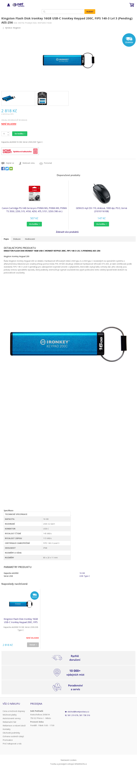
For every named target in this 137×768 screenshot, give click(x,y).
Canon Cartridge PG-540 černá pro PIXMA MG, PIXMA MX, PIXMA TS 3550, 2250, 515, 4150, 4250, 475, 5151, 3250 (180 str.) (34, 210)
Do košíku (19, 133)
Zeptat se (10, 163)
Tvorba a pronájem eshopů (62, 764)
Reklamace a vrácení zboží (14, 725)
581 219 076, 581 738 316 (79, 715)
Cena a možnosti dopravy (14, 711)
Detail (32, 644)
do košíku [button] (33, 224)
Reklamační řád (9, 722)
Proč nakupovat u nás (12, 743)
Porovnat (48, 163)
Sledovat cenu (28, 163)
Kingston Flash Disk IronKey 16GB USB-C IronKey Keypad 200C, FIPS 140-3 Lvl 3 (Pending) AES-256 (21, 621)
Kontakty (6, 729)
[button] (34, 224)
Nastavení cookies (69, 760)
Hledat (89, 11)
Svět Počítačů (18, 5)
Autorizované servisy (12, 718)
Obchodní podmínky (11, 732)
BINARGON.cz (81, 764)
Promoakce (8, 740)
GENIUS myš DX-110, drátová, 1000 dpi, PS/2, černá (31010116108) (101, 210)
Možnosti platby (10, 714)
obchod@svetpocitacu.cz (78, 711)
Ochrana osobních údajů (13, 736)
